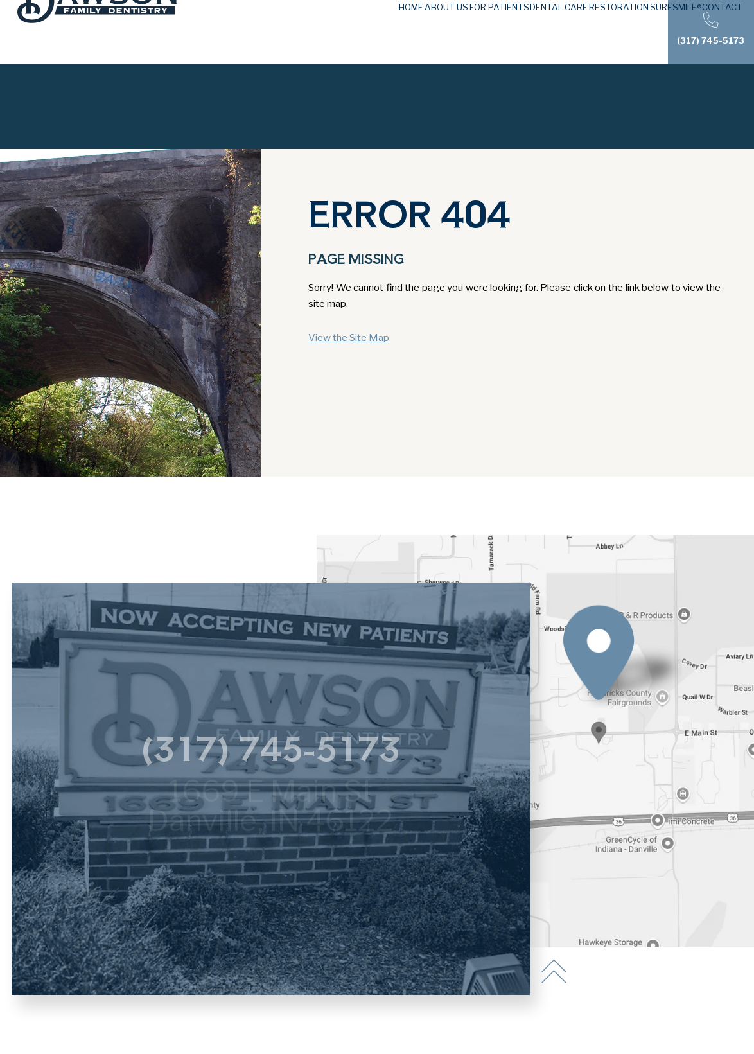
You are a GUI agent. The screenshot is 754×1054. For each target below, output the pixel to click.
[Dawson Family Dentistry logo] (97, 31)
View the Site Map (348, 337)
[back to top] (553, 972)
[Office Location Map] (598, 727)
